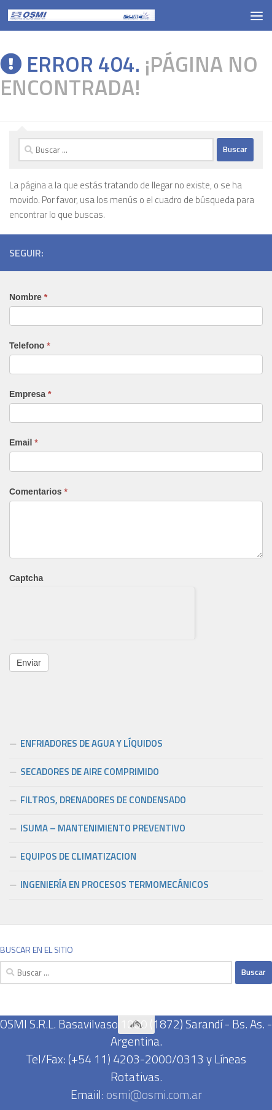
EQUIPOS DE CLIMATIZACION (78, 856)
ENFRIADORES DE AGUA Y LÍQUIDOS (91, 743)
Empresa (30, 394)
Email (23, 442)
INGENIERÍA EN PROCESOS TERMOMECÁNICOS (114, 884)
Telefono (29, 345)
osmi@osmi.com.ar (154, 1094)
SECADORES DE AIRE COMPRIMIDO (89, 772)
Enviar (29, 663)
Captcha (26, 578)
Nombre (28, 297)
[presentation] (102, 611)
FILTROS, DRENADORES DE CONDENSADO (103, 800)
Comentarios (38, 491)
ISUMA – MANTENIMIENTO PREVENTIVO (102, 828)
